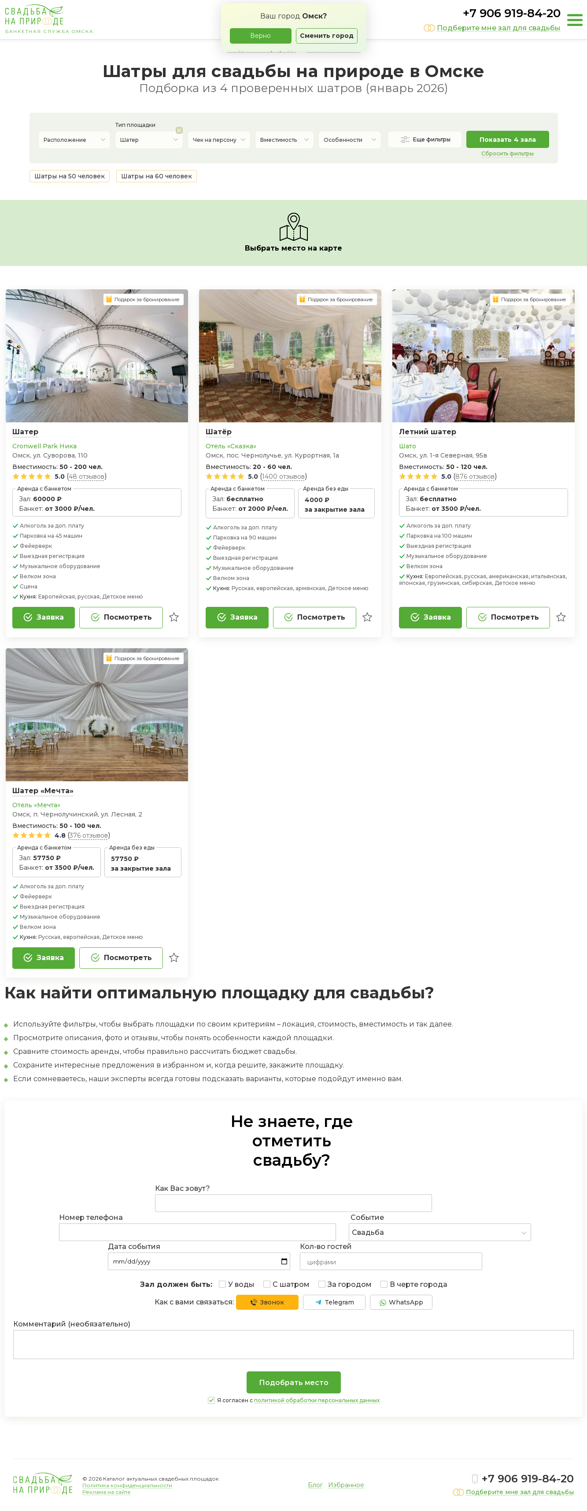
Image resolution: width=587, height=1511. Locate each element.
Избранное (346, 1485)
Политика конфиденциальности (127, 1485)
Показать (508, 140)
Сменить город (327, 36)
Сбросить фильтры (507, 153)
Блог (315, 1485)
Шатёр (219, 432)
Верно (260, 36)
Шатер (25, 432)
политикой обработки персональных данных (317, 1400)
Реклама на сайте (106, 1492)
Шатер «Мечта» (43, 791)
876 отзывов (475, 476)
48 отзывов (86, 476)
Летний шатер (427, 432)
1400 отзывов (283, 476)
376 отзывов (89, 835)
